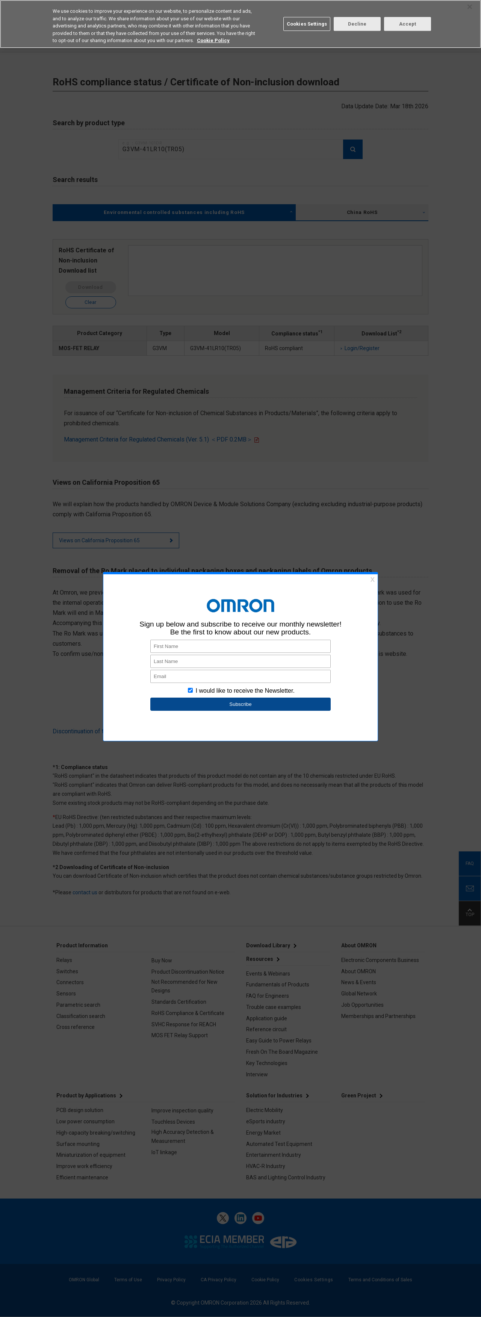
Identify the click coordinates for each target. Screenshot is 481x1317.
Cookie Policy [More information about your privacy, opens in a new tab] (213, 40)
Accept (407, 24)
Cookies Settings (307, 24)
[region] (240, 24)
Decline (357, 24)
